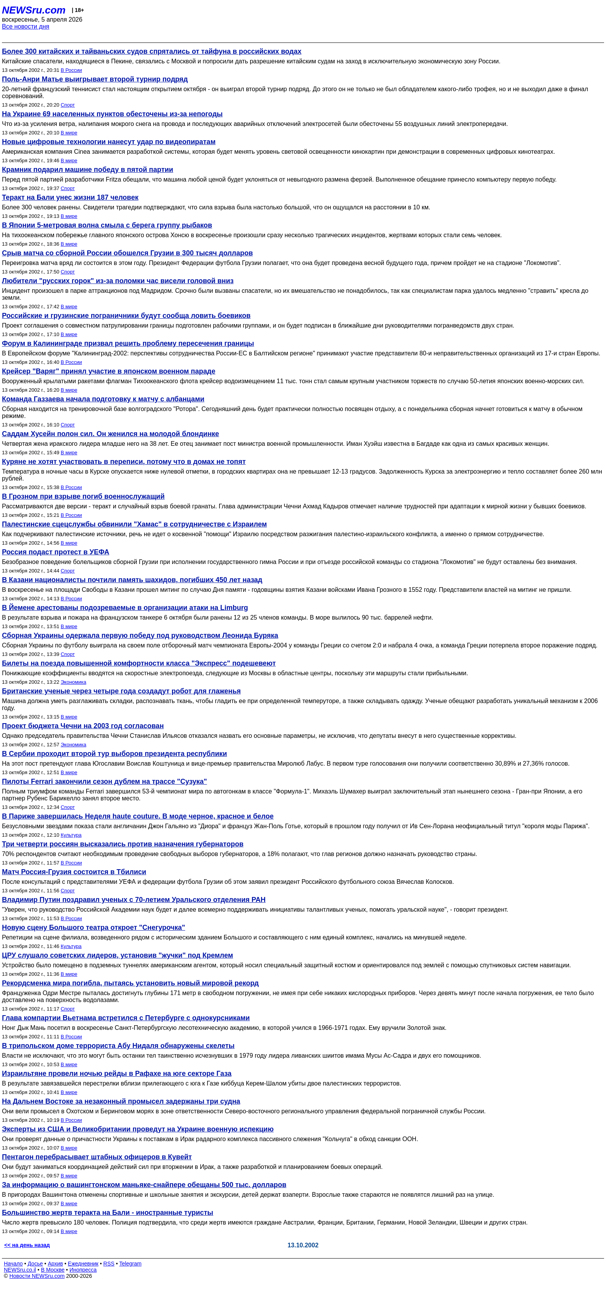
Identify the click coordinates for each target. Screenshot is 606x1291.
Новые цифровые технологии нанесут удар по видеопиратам (109, 142)
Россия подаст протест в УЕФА (55, 552)
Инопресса (83, 1270)
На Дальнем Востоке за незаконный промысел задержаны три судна (121, 1101)
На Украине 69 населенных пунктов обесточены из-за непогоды (112, 114)
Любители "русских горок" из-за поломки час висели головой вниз (117, 281)
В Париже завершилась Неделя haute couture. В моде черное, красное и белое (138, 816)
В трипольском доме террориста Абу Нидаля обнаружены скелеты (118, 1046)
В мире (69, 133)
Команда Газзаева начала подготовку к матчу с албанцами (103, 399)
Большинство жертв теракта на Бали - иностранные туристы (107, 1212)
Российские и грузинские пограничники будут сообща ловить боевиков (126, 315)
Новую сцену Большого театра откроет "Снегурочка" (93, 927)
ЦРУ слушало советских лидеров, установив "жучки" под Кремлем (117, 955)
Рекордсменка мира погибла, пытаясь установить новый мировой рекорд (130, 983)
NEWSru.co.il (20, 1270)
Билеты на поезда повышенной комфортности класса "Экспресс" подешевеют (139, 663)
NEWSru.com (34, 10)
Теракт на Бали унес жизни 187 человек (70, 197)
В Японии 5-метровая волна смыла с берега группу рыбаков (107, 225)
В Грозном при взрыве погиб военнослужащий (83, 496)
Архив (55, 1263)
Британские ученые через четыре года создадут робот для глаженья (121, 691)
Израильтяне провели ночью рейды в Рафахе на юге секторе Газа (117, 1073)
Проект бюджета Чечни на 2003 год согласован (83, 726)
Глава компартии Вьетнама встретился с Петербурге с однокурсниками (126, 1018)
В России (71, 70)
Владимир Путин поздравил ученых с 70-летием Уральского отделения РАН (134, 900)
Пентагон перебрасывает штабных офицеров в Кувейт (97, 1157)
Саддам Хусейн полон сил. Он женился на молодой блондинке (110, 434)
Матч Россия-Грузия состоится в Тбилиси (74, 872)
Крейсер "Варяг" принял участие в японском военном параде (108, 371)
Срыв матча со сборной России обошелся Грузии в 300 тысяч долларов (127, 253)
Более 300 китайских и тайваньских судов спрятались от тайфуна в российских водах (151, 51)
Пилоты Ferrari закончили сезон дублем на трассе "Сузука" (104, 781)
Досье (35, 1263)
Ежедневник (83, 1263)
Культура (71, 835)
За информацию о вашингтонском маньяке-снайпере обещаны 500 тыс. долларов (144, 1185)
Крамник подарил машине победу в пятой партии (87, 169)
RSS (108, 1263)
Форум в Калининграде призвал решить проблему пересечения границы (128, 343)
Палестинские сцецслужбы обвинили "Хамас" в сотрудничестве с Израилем (134, 524)
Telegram (130, 1263)
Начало (13, 1263)
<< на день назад (27, 1245)
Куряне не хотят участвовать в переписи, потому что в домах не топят (124, 461)
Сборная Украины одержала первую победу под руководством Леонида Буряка (140, 635)
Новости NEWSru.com (37, 1276)
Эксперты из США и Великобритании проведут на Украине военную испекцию (138, 1129)
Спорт (68, 105)
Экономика (73, 682)
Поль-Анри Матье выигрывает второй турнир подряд (95, 79)
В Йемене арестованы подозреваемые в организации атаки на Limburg (125, 608)
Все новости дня (25, 26)
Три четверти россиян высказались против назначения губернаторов (122, 844)
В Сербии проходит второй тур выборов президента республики (114, 754)
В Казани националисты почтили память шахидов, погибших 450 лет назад (132, 580)
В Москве (53, 1270)
